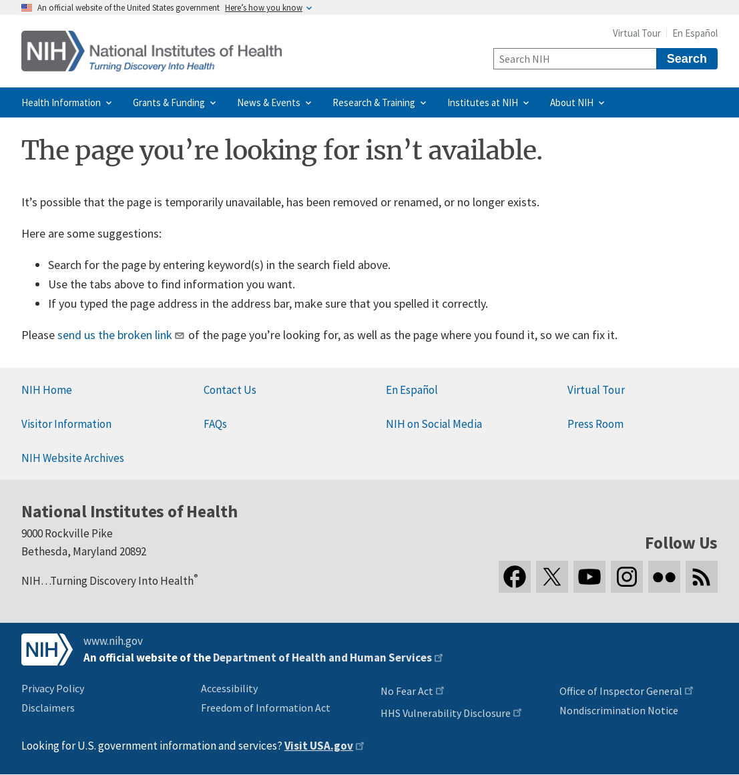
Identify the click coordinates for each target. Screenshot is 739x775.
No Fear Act (407, 691)
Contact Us (230, 389)
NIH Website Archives (72, 458)
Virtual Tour (637, 33)
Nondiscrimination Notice (618, 710)
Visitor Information (66, 424)
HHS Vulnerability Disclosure (446, 713)
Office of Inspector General (620, 691)
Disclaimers (48, 707)
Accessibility (229, 688)
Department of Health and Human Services (322, 657)
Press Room (595, 424)
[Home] (151, 51)
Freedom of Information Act (265, 707)
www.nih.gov (113, 640)
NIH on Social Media (434, 424)
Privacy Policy (52, 688)
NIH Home (46, 389)
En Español (695, 33)
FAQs (215, 424)
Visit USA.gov (318, 745)
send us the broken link (114, 334)
